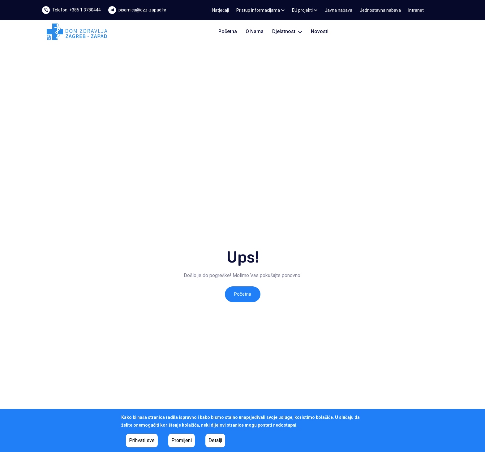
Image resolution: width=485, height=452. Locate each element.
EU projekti (304, 10)
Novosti (319, 31)
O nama (255, 31)
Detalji (215, 440)
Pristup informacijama (260, 10)
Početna (227, 31)
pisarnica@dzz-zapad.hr (142, 9)
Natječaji (220, 10)
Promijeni (181, 440)
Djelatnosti (287, 31)
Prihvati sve (142, 440)
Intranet (416, 10)
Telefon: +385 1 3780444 (76, 9)
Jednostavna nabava (380, 10)
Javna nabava (338, 10)
